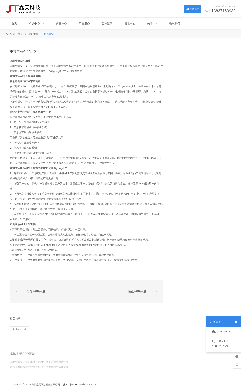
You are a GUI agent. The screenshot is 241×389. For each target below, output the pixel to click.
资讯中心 (33, 33)
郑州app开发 (19, 329)
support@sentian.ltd (224, 6)
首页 (20, 33)
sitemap (91, 384)
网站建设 (49, 33)
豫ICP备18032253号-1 (75, 384)
